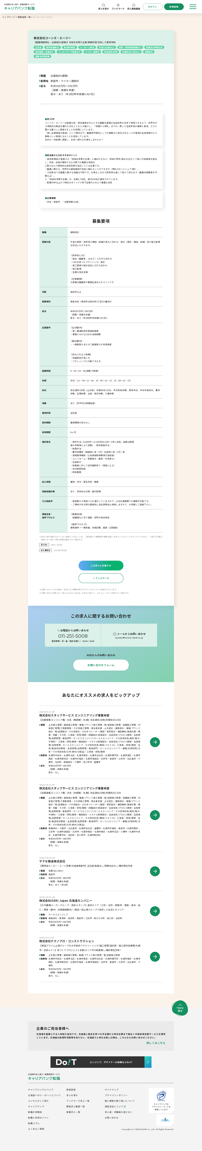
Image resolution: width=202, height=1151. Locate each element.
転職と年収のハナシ (38, 1117)
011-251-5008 (73, 636)
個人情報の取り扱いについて (120, 1100)
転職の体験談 (35, 1112)
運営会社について (115, 1106)
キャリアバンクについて (41, 1089)
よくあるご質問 (36, 1128)
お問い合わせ (112, 1117)
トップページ (8, 17)
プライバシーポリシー (116, 1095)
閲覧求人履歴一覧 (75, 1106)
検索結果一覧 (24, 17)
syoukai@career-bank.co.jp (129, 637)
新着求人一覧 (73, 1112)
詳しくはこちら (156, 1043)
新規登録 (71, 1089)
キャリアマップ (36, 1106)
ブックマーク (118, 7)
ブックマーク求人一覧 (77, 1100)
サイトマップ (112, 1089)
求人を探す (103, 7)
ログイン (152, 6)
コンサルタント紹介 (38, 1100)
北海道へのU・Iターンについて (44, 1095)
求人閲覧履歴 (133, 7)
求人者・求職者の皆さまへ (119, 1112)
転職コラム (34, 1123)
